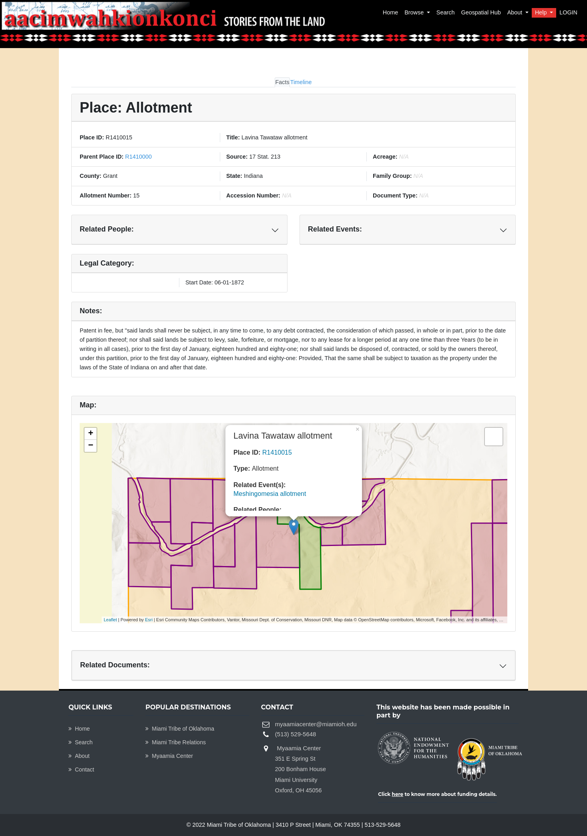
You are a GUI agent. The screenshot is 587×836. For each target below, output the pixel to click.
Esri (149, 619)
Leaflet (110, 619)
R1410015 (277, 452)
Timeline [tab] (301, 82)
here (398, 794)
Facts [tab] (282, 82)
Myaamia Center (169, 756)
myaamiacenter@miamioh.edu (316, 724)
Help (542, 12)
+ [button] (90, 434)
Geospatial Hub (481, 12)
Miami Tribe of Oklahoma (179, 728)
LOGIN (568, 12)
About (515, 12)
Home (390, 12)
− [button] (90, 446)
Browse (414, 12)
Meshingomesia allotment (269, 493)
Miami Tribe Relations (175, 742)
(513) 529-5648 (295, 734)
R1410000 (138, 156)
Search (445, 12)
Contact (81, 769)
